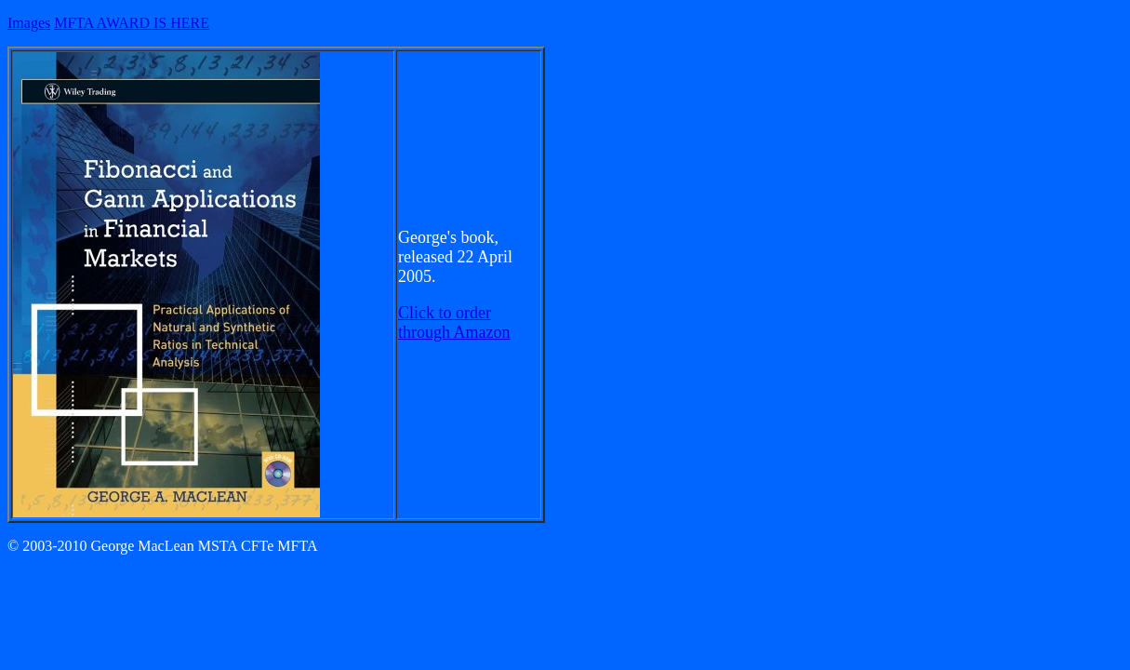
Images (28, 23)
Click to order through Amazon (454, 322)
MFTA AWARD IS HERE (131, 23)
